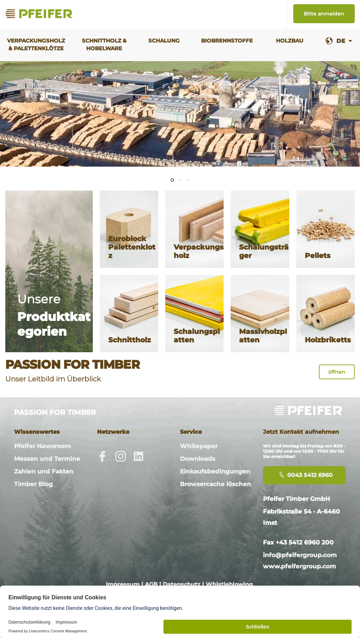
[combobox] (344, 41)
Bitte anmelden (324, 14)
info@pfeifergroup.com (300, 555)
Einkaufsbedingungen (215, 471)
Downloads (197, 458)
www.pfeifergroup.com (299, 566)
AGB (151, 584)
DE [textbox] (340, 41)
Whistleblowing (229, 584)
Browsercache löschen (215, 484)
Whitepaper (199, 446)
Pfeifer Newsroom (42, 446)
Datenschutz (181, 584)
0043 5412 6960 (305, 475)
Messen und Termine (47, 458)
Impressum (123, 584)
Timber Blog (33, 484)
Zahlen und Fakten (43, 471)
